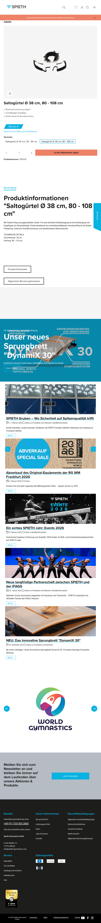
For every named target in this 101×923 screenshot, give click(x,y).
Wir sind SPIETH (42, 819)
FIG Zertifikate (9, 866)
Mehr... (11, 435)
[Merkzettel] (76, 7)
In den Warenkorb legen (66, 152)
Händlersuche (9, 875)
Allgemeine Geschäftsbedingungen (81, 819)
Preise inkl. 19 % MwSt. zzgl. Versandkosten (20, 131)
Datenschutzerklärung (76, 824)
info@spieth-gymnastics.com (15, 849)
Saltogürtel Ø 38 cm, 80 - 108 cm (58, 141)
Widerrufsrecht (73, 834)
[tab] (10, 188)
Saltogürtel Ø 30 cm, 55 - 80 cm (21, 141)
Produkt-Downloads (17, 269)
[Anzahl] (19, 153)
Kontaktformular (17, 829)
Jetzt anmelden (70, 776)
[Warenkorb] (87, 7)
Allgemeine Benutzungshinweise (24, 281)
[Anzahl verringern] (6, 153)
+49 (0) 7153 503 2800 (16, 823)
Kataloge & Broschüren (13, 871)
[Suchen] (64, 7)
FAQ (5, 880)
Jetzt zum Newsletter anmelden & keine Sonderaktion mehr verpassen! (50, 17)
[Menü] (94, 7)
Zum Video (11, 368)
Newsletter (8, 861)
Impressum (33, 917)
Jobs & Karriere (42, 834)
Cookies (77, 917)
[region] (50, 62)
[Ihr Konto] (82, 7)
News (38, 829)
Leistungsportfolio (43, 824)
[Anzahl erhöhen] (31, 153)
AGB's (45, 917)
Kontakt (39, 839)
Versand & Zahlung (75, 829)
